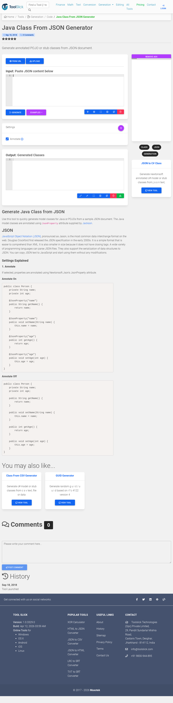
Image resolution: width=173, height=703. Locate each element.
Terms (99, 648)
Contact (151, 4)
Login (163, 7)
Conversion (89, 4)
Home (9, 16)
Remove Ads (151, 57)
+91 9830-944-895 (138, 655)
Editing (120, 4)
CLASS (144, 147)
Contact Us (102, 655)
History (100, 628)
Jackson (87, 223)
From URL (15, 61)
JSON (156, 147)
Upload (35, 61)
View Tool (151, 190)
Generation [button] (105, 4)
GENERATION (150, 154)
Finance (60, 4)
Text (78, 4)
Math (70, 4)
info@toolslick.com (139, 649)
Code (50, 16)
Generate (15, 112)
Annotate (15, 139)
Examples (35, 112)
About (99, 622)
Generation (35, 16)
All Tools (129, 6)
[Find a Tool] (38, 5)
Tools (21, 16)
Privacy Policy (104, 642)
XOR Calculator (76, 622)
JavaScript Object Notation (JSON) (21, 236)
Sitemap (101, 635)
